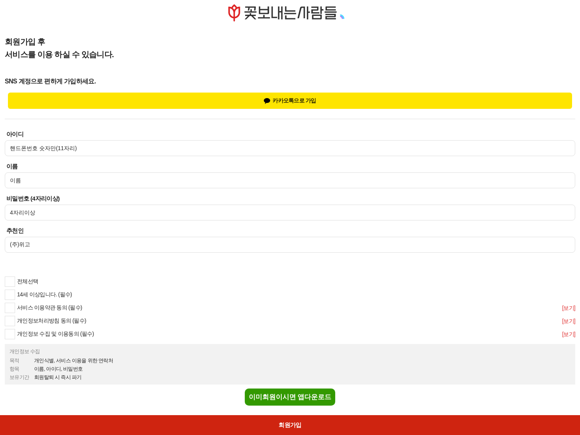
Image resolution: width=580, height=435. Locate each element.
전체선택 (21, 281)
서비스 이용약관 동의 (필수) (43, 307)
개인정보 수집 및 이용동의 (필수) (49, 334)
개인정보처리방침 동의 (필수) (45, 320)
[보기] (568, 308)
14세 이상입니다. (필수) (38, 294)
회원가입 (289, 424)
